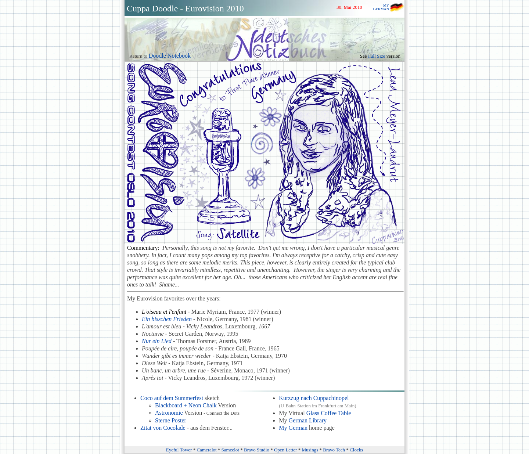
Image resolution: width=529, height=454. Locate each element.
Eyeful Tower (179, 450)
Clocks (356, 450)
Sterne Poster (170, 420)
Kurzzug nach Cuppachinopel (314, 398)
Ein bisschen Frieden (167, 319)
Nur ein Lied (157, 341)
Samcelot (230, 450)
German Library (308, 420)
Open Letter (285, 450)
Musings (310, 450)
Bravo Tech (334, 450)
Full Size (376, 56)
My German (293, 428)
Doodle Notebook (170, 56)
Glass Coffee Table (328, 413)
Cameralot (206, 450)
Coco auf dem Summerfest (171, 398)
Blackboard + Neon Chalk (186, 405)
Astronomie (169, 413)
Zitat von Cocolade (163, 428)
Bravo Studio (256, 450)
